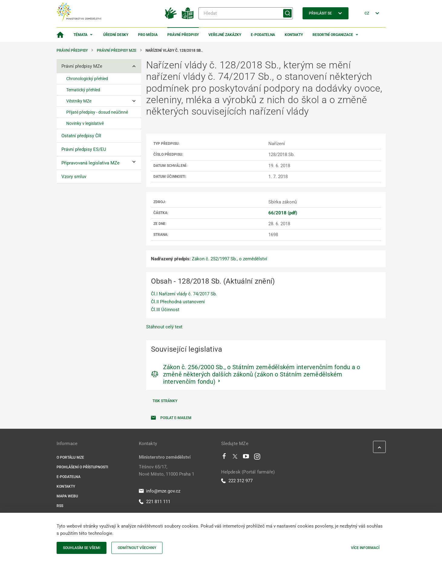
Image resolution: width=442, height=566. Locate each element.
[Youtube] (246, 457)
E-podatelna (263, 35)
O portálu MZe (70, 457)
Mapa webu (67, 496)
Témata (80, 35)
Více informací (365, 548)
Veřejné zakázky (224, 35)
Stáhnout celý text (164, 327)
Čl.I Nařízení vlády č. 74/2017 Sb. (184, 294)
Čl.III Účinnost (165, 309)
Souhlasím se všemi (81, 548)
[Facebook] (224, 457)
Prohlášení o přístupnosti (82, 467)
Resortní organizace (333, 35)
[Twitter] (235, 457)
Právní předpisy (183, 35)
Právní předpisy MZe (116, 50)
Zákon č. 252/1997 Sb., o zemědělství (229, 259)
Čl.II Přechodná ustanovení (178, 301)
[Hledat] (245, 13)
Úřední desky (115, 35)
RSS (60, 506)
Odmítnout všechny (137, 548)
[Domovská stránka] (60, 35)
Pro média (148, 35)
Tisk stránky (164, 401)
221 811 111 (154, 501)
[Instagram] (257, 457)
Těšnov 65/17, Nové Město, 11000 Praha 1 (166, 470)
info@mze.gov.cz (159, 491)
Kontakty (294, 35)
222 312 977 (237, 480)
